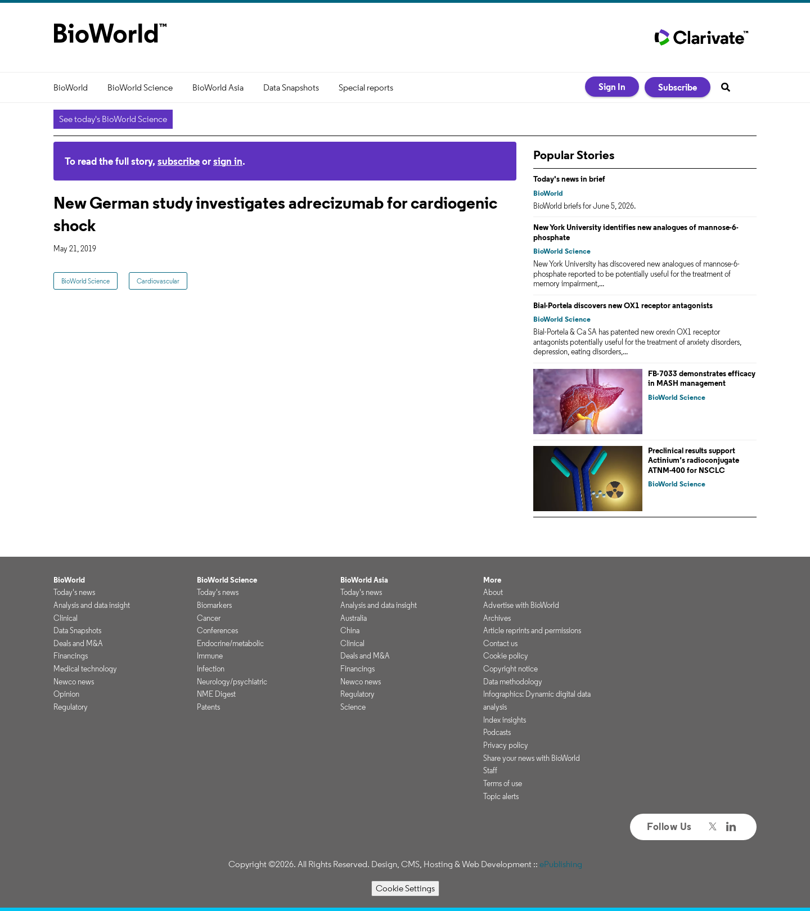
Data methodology (512, 682)
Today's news (74, 592)
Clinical (65, 618)
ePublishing (560, 864)
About (493, 592)
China (349, 630)
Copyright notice (510, 669)
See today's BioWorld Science (113, 119)
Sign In (612, 86)
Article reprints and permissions (532, 630)
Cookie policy (505, 656)
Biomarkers (214, 605)
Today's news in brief (569, 179)
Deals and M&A (78, 643)
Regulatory (70, 707)
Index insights (504, 720)
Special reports (366, 87)
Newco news (73, 682)
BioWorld (70, 87)
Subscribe (677, 87)
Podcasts (497, 732)
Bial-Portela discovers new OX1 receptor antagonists (623, 305)
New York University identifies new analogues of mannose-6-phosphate (636, 232)
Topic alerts (501, 796)
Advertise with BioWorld (521, 605)
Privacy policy (505, 745)
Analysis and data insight (91, 605)
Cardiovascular (158, 281)
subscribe (179, 161)
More (492, 580)
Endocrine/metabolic (230, 643)
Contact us (500, 643)
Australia (353, 618)
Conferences (217, 630)
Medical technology (85, 669)
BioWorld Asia (218, 87)
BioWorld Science (140, 87)
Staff (490, 770)
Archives (497, 618)
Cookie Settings (405, 888)
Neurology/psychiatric (232, 682)
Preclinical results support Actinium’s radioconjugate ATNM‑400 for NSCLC (693, 460)
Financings (70, 656)
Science (353, 707)
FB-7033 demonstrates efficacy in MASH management (701, 378)
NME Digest (216, 694)
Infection (210, 669)
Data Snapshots (291, 87)
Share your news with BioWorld (531, 758)
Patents (208, 707)
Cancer (208, 618)
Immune (210, 656)
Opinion (66, 694)
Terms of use (502, 783)
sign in (227, 161)
